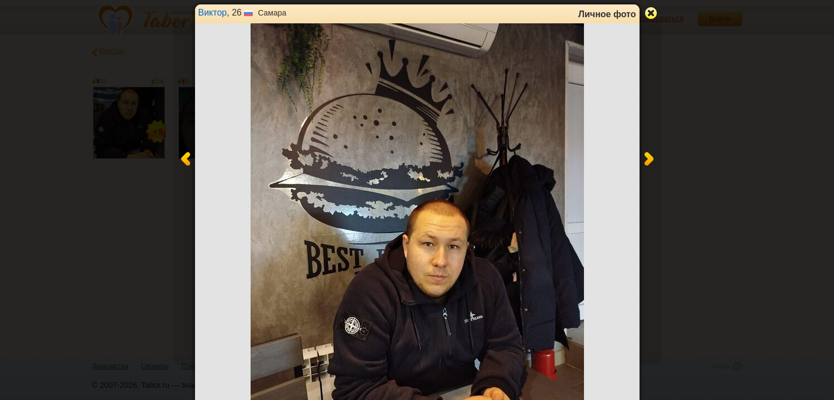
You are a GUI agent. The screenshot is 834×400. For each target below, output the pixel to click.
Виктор (212, 12)
